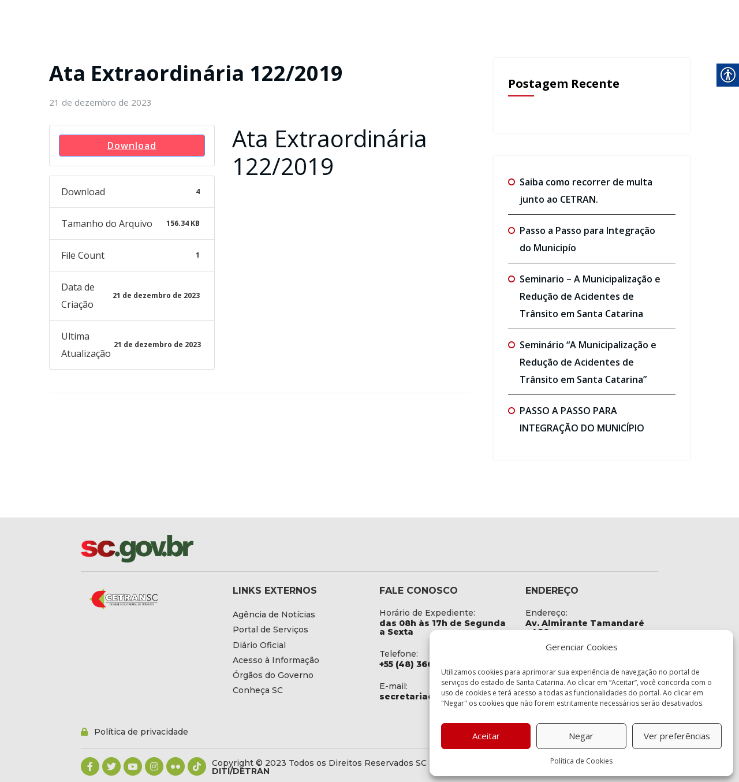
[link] (100, 102)
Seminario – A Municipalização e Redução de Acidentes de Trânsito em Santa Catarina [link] (590, 296)
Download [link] (131, 145)
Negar (581, 736)
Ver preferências (677, 736)
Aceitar (486, 736)
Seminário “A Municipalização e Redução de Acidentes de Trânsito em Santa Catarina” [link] (588, 362)
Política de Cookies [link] (581, 761)
